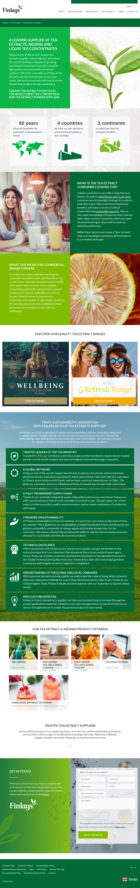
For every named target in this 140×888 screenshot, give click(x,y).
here (46, 794)
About (62, 11)
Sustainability (109, 11)
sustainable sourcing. (107, 211)
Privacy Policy (120, 827)
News (121, 11)
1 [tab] (70, 746)
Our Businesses (75, 11)
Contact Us (132, 11)
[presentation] (93, 815)
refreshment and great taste (114, 196)
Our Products (92, 11)
